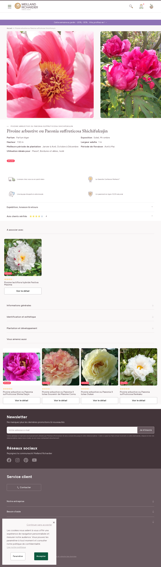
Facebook (9, 460)
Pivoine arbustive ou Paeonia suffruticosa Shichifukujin (35, 28)
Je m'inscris (146, 429)
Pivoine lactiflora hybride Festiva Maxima (22, 283)
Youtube (34, 460)
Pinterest (26, 460)
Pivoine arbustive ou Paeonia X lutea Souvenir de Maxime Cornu (58, 393)
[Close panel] (54, 522)
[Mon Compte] (141, 6)
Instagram (17, 460)
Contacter (25, 487)
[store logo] (26, 6)
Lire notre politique (16, 547)
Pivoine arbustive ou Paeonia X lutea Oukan (96, 393)
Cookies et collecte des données (63, 556)
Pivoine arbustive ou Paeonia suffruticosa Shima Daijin (18, 393)
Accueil (9, 28)
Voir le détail (23, 290)
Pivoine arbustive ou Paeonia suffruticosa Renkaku (134, 393)
